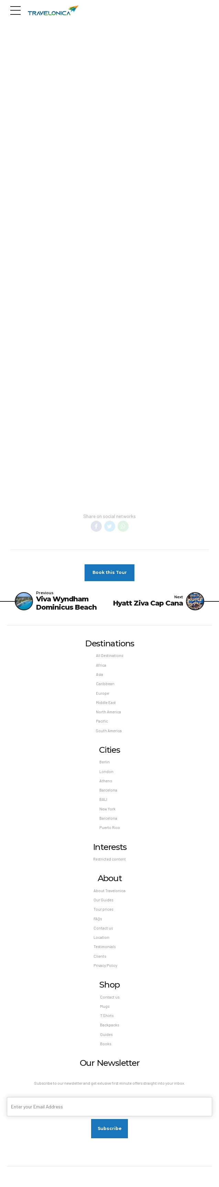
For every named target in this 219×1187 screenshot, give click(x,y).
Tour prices (103, 909)
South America (109, 730)
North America (108, 712)
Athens (105, 781)
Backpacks (109, 1025)
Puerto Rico (109, 827)
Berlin (104, 762)
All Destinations (109, 656)
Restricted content (109, 859)
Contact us (103, 928)
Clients (100, 956)
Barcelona (108, 790)
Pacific (102, 721)
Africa (101, 665)
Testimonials (105, 946)
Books (105, 1043)
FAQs (98, 919)
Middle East (106, 702)
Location (101, 937)
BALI (103, 799)
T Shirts (106, 1015)
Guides (106, 1034)
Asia (99, 674)
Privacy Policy (105, 965)
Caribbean (105, 683)
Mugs (104, 1006)
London (106, 771)
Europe (102, 693)
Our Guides (103, 900)
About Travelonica (109, 890)
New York (107, 809)
